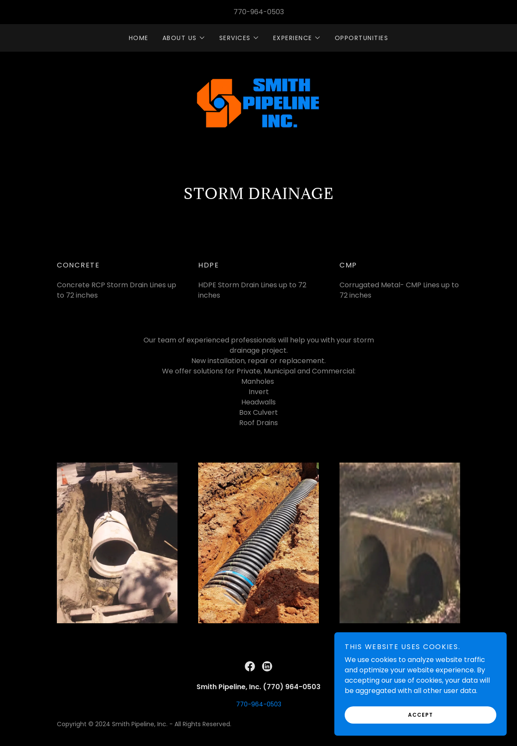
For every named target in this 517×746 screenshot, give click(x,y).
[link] (258, 104)
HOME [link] (139, 38)
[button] (184, 38)
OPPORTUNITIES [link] (361, 38)
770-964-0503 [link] (259, 12)
